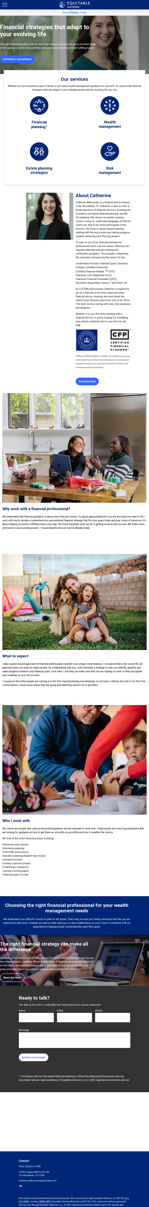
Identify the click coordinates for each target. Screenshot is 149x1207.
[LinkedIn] (21, 1185)
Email (60, 1010)
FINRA (42, 1201)
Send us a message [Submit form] (33, 1057)
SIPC (48, 1201)
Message (24, 1030)
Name (22, 1010)
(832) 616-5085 (33, 1166)
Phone (98, 1010)
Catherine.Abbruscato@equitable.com (38, 1180)
